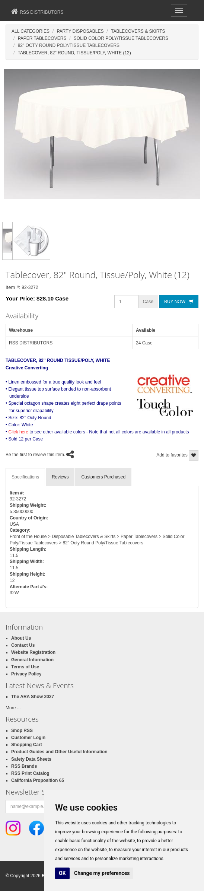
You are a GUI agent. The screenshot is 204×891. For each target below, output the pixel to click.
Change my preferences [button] (102, 873)
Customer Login (28, 737)
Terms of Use (25, 666)
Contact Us (23, 645)
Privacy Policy (26, 674)
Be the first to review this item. (35, 454)
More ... (13, 707)
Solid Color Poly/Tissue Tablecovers (121, 38)
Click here (18, 432)
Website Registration (33, 652)
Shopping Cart (26, 744)
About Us (21, 638)
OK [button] (62, 873)
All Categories (31, 31)
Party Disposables (80, 31)
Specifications (25, 477)
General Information (32, 659)
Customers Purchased (103, 477)
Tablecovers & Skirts (138, 31)
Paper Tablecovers (42, 38)
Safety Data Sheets (31, 759)
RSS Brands (24, 766)
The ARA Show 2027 (32, 696)
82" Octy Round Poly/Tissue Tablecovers (68, 45)
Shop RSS (22, 730)
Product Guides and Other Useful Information (59, 751)
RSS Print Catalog (30, 773)
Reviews (60, 477)
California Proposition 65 (37, 780)
